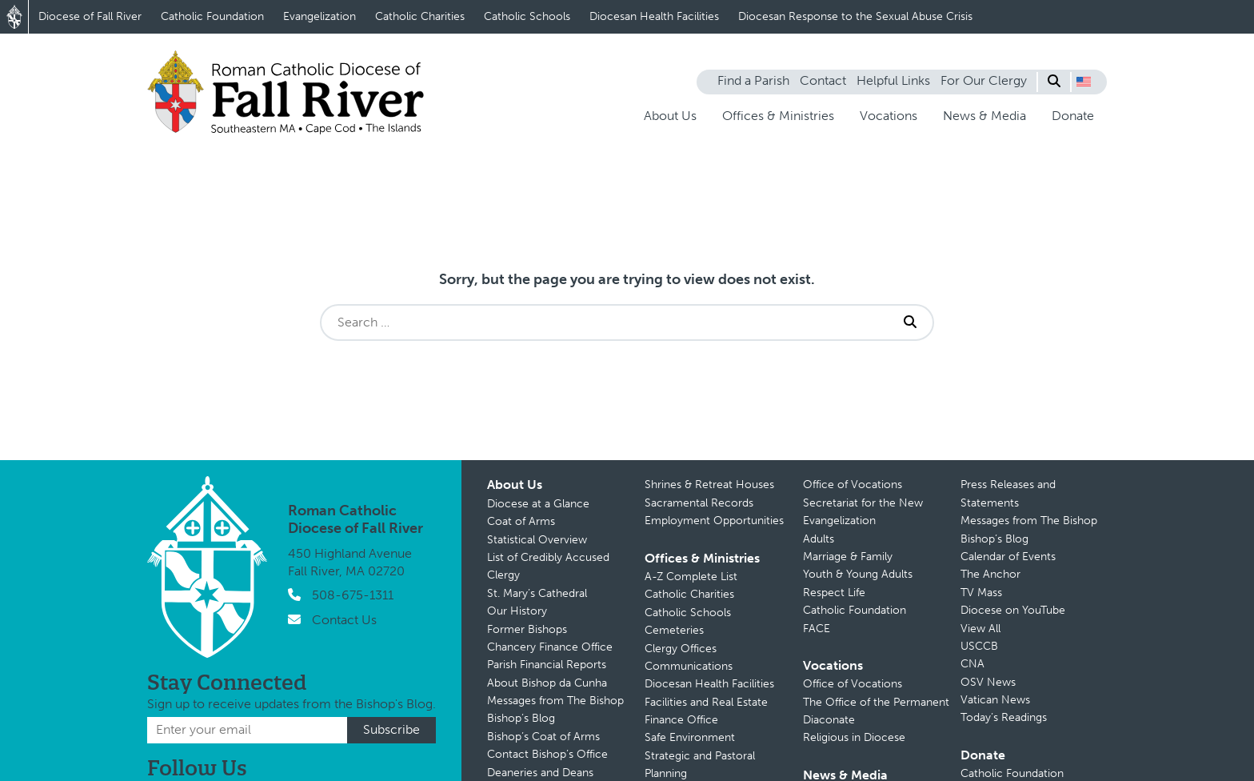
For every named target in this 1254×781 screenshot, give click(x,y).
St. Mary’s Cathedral (537, 593)
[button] (1083, 81)
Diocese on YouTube (1012, 610)
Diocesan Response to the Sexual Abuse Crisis (855, 16)
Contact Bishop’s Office (547, 754)
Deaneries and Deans (540, 772)
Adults (818, 539)
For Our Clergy (983, 80)
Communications (689, 666)
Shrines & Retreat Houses (709, 484)
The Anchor (990, 574)
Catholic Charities (420, 16)
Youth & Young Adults (858, 574)
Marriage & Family (848, 556)
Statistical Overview (537, 540)
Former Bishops (527, 629)
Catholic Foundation (212, 16)
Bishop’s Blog (521, 718)
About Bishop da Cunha (547, 683)
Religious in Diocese (854, 737)
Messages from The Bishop (555, 700)
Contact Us (344, 619)
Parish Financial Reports (546, 664)
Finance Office (681, 720)
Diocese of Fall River (90, 16)
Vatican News (995, 700)
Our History (517, 611)
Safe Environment (690, 737)
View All (980, 628)
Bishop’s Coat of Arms (543, 736)
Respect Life (834, 592)
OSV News (988, 682)
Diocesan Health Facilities (654, 16)
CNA (972, 664)
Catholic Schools (527, 16)
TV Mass (981, 592)
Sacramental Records (699, 503)
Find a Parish (753, 80)
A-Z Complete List (691, 576)
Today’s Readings (1003, 717)
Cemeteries (674, 630)
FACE (816, 628)
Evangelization (319, 16)
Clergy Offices (681, 648)
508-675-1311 (352, 595)
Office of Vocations (852, 484)
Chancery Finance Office (550, 647)
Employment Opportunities (714, 520)
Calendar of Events (1008, 556)
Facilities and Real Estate (706, 702)
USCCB (979, 646)
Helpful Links (893, 80)
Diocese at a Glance (538, 504)
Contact (823, 80)
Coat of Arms (521, 521)
